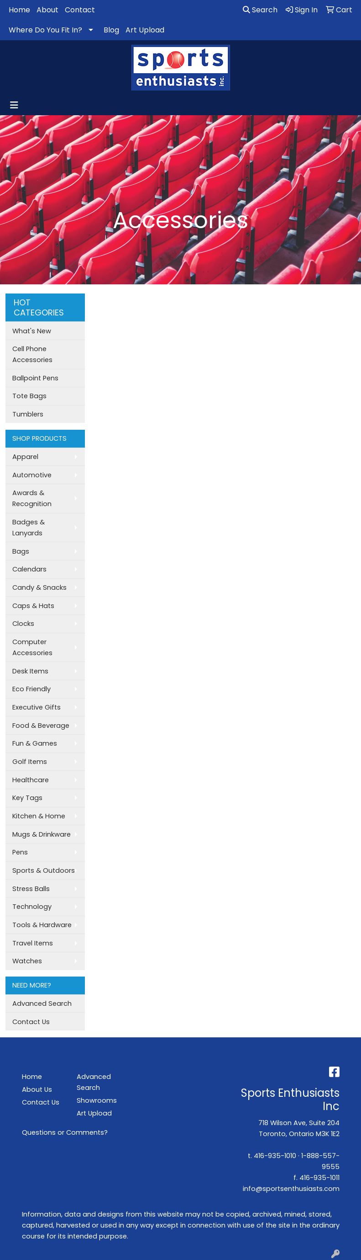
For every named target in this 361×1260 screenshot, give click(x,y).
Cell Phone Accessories (32, 354)
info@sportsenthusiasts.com (291, 1188)
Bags (20, 551)
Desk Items (30, 671)
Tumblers (27, 414)
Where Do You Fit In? (45, 30)
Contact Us (31, 1021)
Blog (111, 30)
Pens (20, 852)
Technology (32, 906)
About (47, 10)
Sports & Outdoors (43, 870)
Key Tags (27, 797)
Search (260, 10)
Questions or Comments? (65, 1132)
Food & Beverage (40, 725)
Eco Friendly (31, 689)
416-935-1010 (275, 1155)
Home (19, 10)
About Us (37, 1089)
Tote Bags (29, 395)
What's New (31, 331)
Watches (27, 961)
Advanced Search (42, 1003)
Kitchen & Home (38, 816)
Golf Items (29, 761)
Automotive (32, 475)
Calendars (29, 569)
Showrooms (97, 1100)
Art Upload (145, 30)
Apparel (25, 456)
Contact (80, 10)
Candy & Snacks (39, 587)
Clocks (23, 623)
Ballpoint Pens (35, 378)
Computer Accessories (32, 647)
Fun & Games (34, 743)
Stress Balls (31, 888)
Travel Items (32, 943)
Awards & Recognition (32, 498)
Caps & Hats (33, 605)
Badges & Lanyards (28, 528)
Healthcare (30, 780)
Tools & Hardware (42, 924)
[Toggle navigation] (14, 105)
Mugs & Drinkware (41, 834)
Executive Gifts (36, 707)
